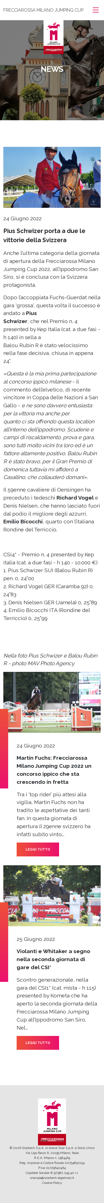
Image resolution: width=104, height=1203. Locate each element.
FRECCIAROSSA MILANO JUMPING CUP (43, 10)
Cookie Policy (52, 1183)
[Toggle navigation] (95, 10)
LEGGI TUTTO (38, 849)
